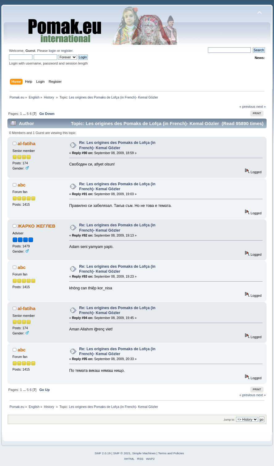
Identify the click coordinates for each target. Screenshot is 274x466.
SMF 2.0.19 (103, 453)
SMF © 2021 (121, 453)
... (25, 113)
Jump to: (229, 419)
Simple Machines (144, 453)
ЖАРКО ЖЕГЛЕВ (36, 226)
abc (22, 184)
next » (261, 106)
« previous (247, 106)
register (67, 50)
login (52, 50)
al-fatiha (26, 143)
